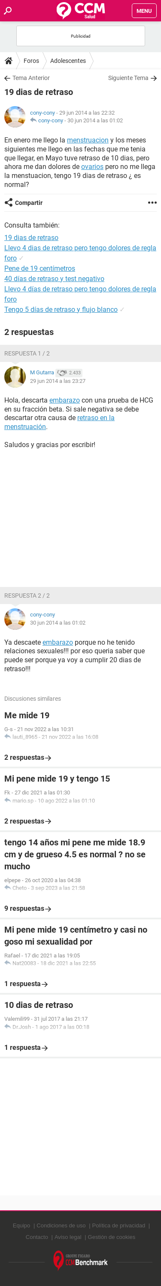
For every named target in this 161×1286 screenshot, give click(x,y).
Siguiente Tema (128, 77)
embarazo (64, 400)
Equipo (21, 1225)
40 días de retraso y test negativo (54, 279)
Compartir (29, 202)
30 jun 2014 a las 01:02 (95, 120)
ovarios (92, 167)
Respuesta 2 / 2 (27, 595)
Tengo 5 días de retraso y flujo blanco (61, 309)
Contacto (37, 1237)
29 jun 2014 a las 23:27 (57, 381)
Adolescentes (68, 60)
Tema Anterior (31, 77)
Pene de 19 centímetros (39, 268)
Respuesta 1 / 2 (27, 353)
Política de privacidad (119, 1225)
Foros (31, 60)
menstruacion (88, 140)
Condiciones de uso (60, 1225)
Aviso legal (68, 1237)
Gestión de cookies (112, 1237)
